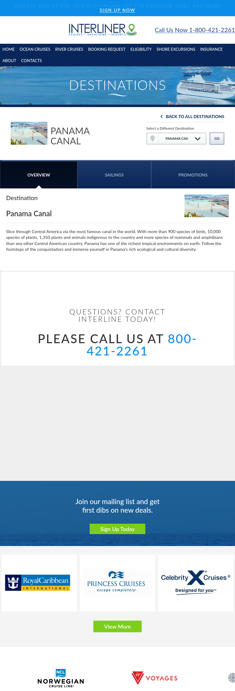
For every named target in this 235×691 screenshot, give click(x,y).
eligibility (141, 49)
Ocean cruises (35, 49)
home (8, 49)
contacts (31, 60)
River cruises (69, 49)
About (9, 60)
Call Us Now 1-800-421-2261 (195, 30)
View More (117, 626)
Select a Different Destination (170, 128)
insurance (211, 49)
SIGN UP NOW (118, 10)
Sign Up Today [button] (117, 529)
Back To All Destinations (195, 116)
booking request (106, 49)
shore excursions (176, 49)
